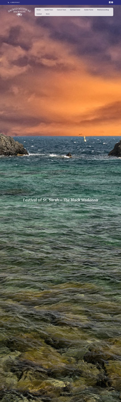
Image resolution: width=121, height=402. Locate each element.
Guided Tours (49, 10)
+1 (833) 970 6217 (15, 2)
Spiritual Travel (75, 10)
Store (48, 14)
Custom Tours (61, 10)
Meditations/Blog (103, 10)
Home (39, 10)
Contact (39, 14)
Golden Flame (88, 10)
